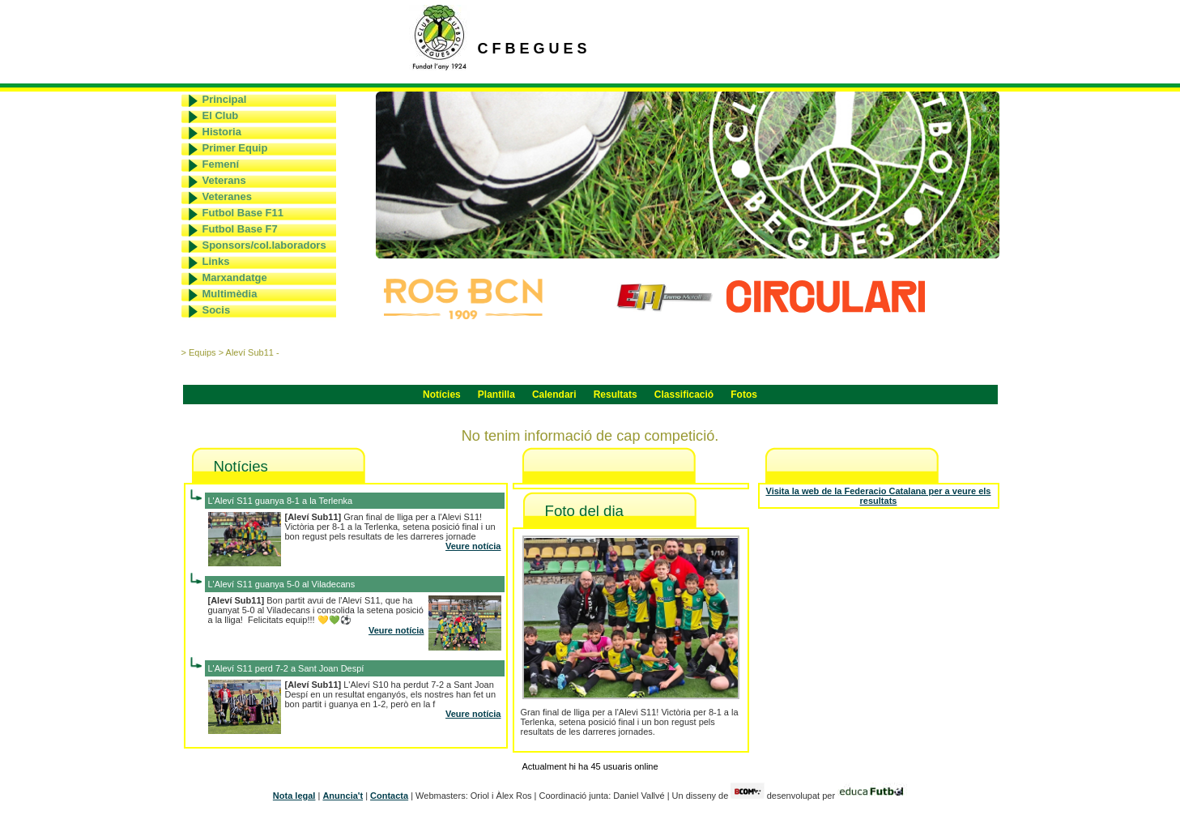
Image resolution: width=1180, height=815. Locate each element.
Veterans (224, 180)
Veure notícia (473, 546)
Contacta (389, 795)
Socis (216, 310)
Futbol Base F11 (242, 213)
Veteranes (227, 196)
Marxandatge (234, 277)
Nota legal (294, 795)
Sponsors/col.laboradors (264, 245)
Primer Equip (235, 148)
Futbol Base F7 (240, 229)
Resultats (615, 394)
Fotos (744, 394)
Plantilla (496, 394)
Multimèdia (230, 294)
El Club (220, 115)
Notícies (442, 394)
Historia (221, 132)
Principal (224, 99)
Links (216, 261)
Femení (221, 164)
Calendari (554, 394)
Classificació (684, 394)
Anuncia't (342, 795)
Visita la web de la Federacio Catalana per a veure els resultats (878, 496)
